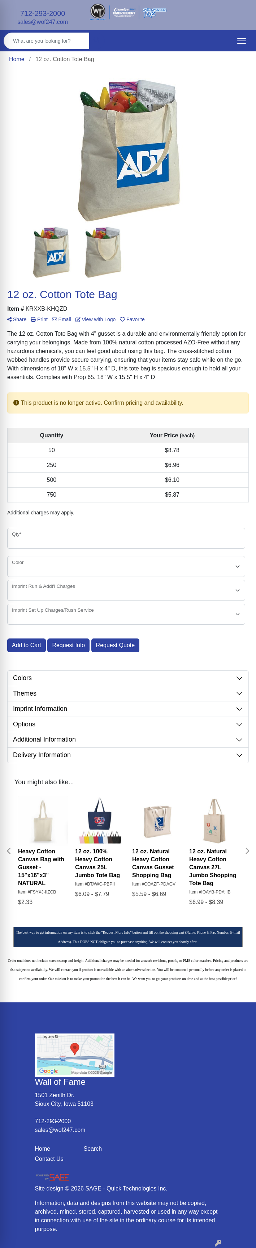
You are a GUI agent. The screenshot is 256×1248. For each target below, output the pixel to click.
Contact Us (49, 1159)
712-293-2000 (42, 13)
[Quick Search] (47, 41)
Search (93, 1149)
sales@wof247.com (42, 22)
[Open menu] (241, 41)
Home (43, 1149)
